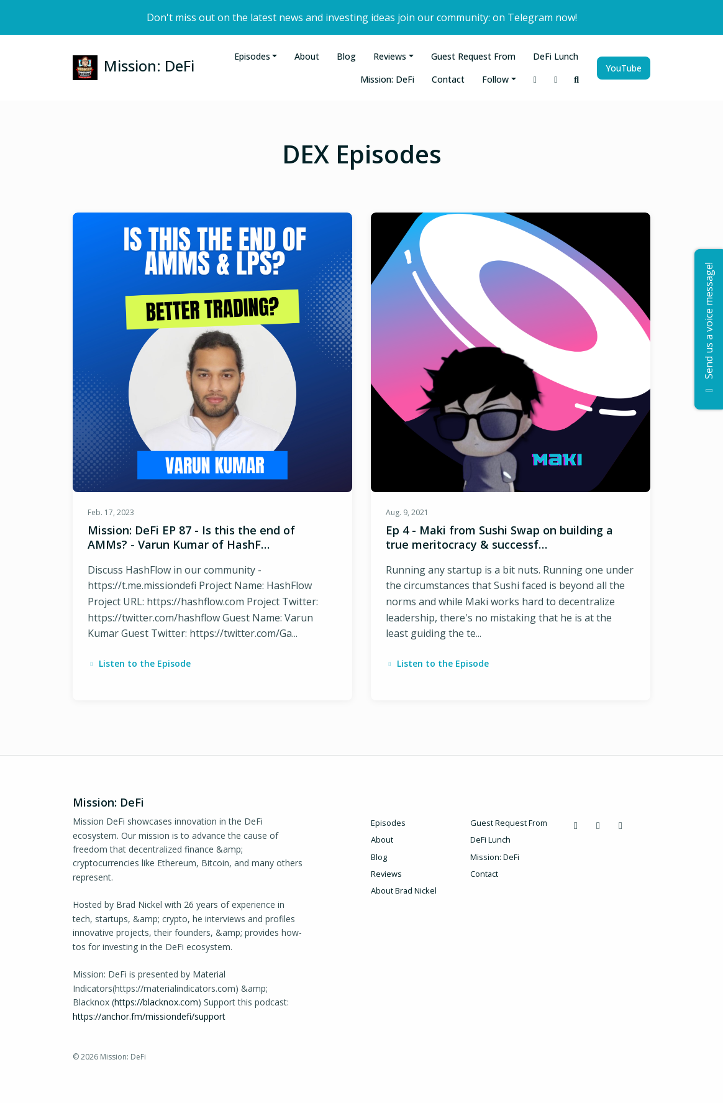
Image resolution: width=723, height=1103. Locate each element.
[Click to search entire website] (577, 79)
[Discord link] (535, 79)
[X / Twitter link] (555, 79)
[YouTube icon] (620, 825)
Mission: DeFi (387, 79)
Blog (346, 56)
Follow (495, 79)
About (306, 56)
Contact (448, 79)
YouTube (624, 68)
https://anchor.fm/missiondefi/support (149, 1016)
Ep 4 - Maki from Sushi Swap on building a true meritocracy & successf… (499, 537)
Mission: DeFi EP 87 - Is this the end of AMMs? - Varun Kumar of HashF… (191, 537)
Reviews (389, 56)
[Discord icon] (576, 825)
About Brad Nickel (404, 890)
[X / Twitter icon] (598, 825)
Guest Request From (473, 56)
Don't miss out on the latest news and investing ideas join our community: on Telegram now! (362, 17)
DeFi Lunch (555, 56)
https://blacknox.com (156, 1002)
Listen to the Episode (139, 663)
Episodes (252, 56)
